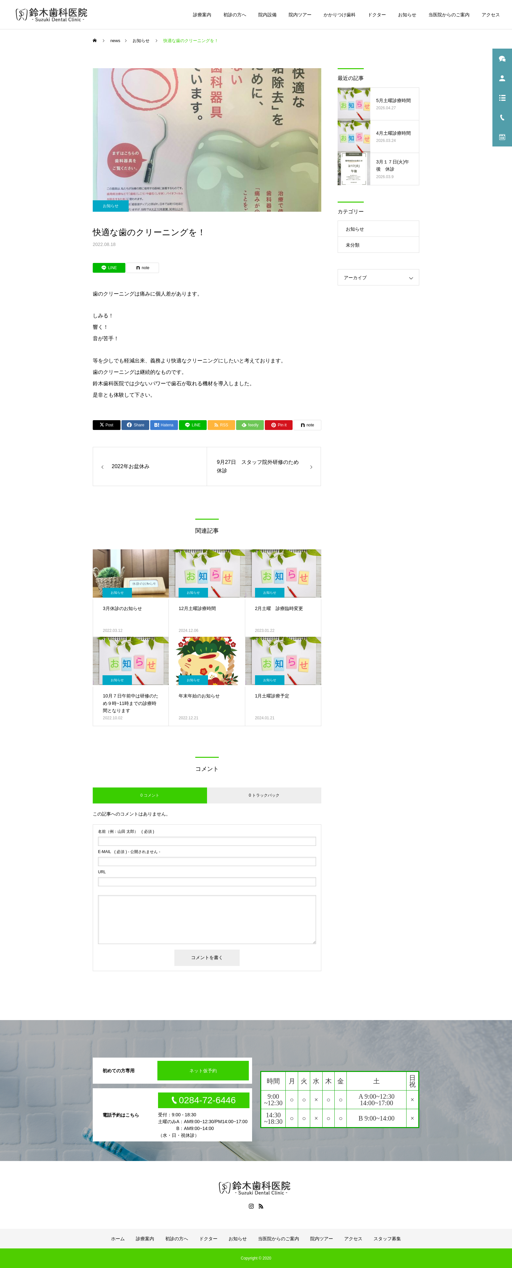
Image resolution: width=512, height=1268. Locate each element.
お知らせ (407, 14)
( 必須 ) (126, 831)
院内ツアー (300, 14)
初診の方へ (234, 14)
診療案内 (202, 14)
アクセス (491, 14)
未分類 (353, 245)
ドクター (377, 14)
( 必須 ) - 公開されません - (129, 852)
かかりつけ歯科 (340, 14)
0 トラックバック (264, 795)
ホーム (118, 1238)
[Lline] (109, 268)
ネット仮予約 (203, 1070)
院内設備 (267, 14)
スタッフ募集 (387, 1238)
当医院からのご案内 (449, 14)
